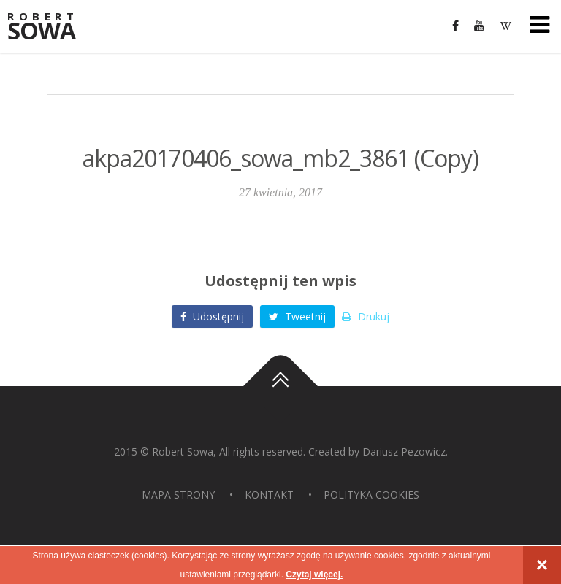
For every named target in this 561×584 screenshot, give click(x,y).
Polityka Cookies (371, 495)
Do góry (280, 386)
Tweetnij (297, 316)
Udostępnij (212, 316)
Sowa (51, 27)
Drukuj (365, 316)
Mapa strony (178, 495)
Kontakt (269, 495)
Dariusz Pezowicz (404, 451)
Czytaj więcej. (314, 574)
